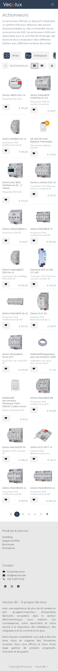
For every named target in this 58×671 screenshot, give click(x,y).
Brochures (8, 544)
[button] (6, 107)
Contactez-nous (16, 571)
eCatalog (7, 537)
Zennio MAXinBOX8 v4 (14, 488)
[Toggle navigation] (52, 4)
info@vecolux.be (16, 575)
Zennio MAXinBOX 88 (41, 398)
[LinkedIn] (18, 586)
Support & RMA (11, 541)
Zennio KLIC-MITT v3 (41, 447)
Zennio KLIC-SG (38, 313)
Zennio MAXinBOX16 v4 (42, 488)
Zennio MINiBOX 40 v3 (14, 139)
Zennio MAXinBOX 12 (41, 229)
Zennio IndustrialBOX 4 (14, 229)
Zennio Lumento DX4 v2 (43, 182)
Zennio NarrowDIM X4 (14, 447)
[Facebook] (5, 586)
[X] (11, 586)
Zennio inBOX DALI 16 (13, 95)
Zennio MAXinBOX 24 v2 (15, 313)
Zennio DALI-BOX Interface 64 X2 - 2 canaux (12, 185)
